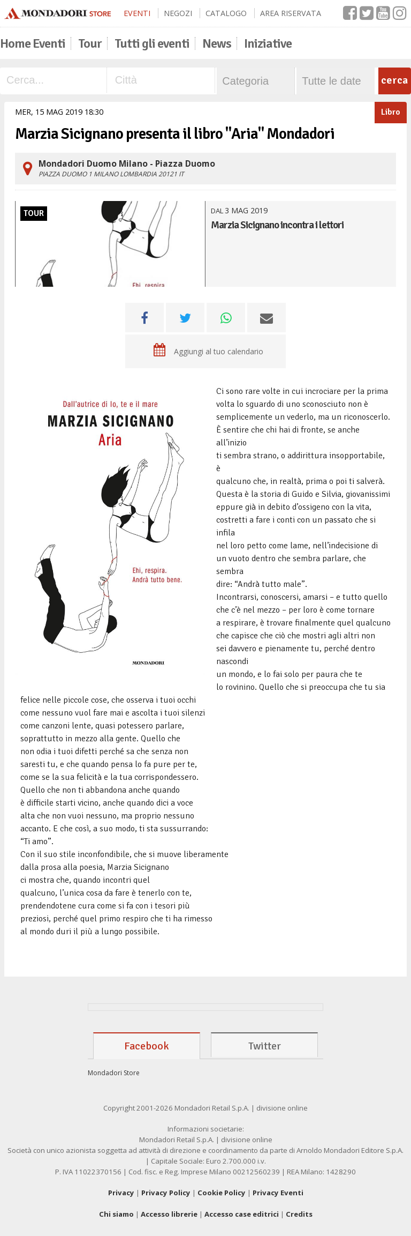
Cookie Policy (221, 1192)
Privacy (121, 1192)
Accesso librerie (169, 1214)
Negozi (178, 13)
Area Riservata (290, 13)
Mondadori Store (114, 1072)
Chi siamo (116, 1214)
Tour (90, 43)
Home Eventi (32, 43)
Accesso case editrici (241, 1214)
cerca (394, 80)
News (216, 43)
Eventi (137, 13)
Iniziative (268, 43)
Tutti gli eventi (152, 43)
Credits (299, 1214)
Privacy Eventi (278, 1192)
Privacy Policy (166, 1192)
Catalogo (226, 13)
